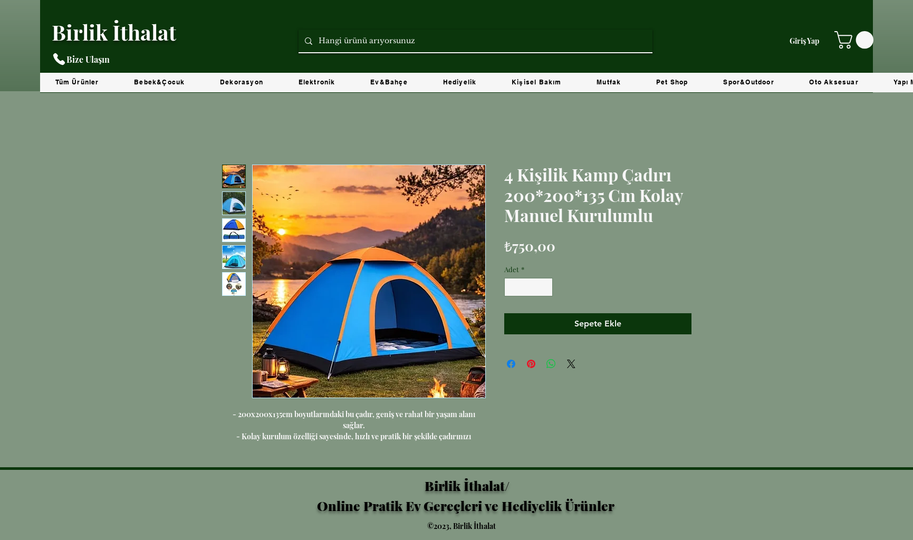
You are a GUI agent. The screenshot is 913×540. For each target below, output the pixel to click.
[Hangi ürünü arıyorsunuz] (474, 41)
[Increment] (545, 287)
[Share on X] (571, 364)
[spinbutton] (528, 287)
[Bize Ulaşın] (105, 59)
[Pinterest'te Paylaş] (531, 364)
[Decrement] (512, 287)
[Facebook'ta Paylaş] (511, 364)
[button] (856, 40)
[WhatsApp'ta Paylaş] (551, 364)
